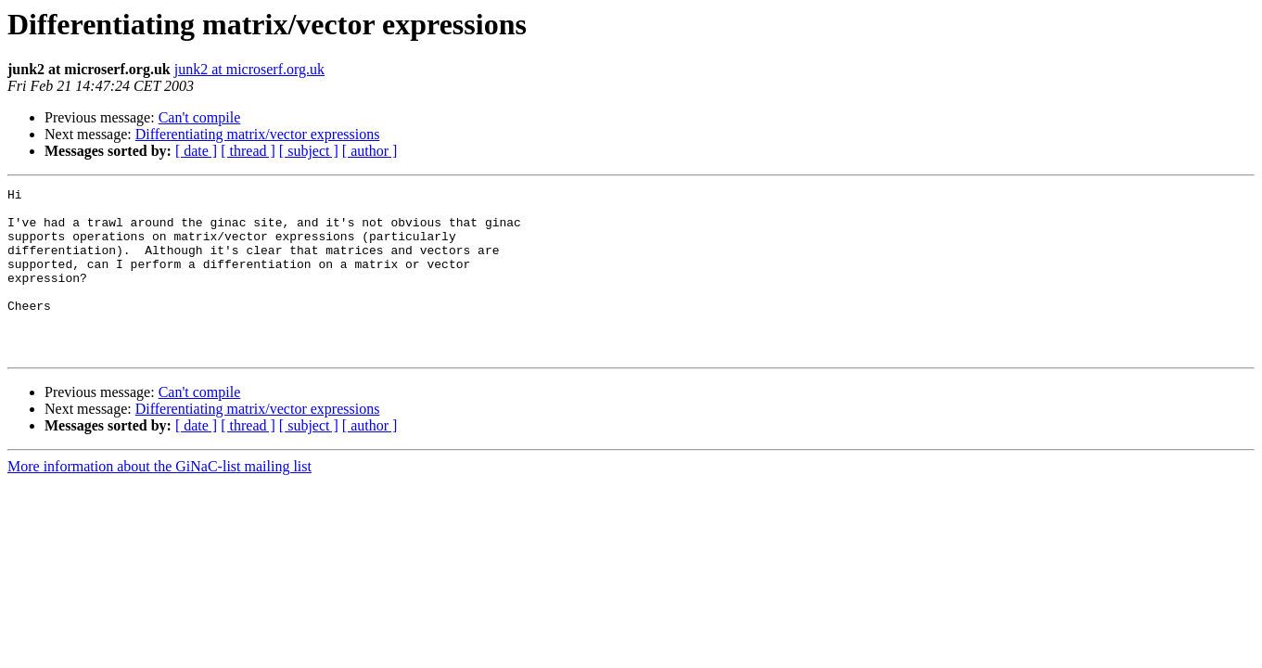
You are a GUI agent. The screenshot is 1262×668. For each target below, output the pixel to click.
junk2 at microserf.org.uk (249, 69)
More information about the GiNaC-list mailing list (159, 499)
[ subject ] (308, 151)
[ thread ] (248, 151)
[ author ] (370, 151)
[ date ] (196, 151)
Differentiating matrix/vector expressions (257, 134)
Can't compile (200, 117)
